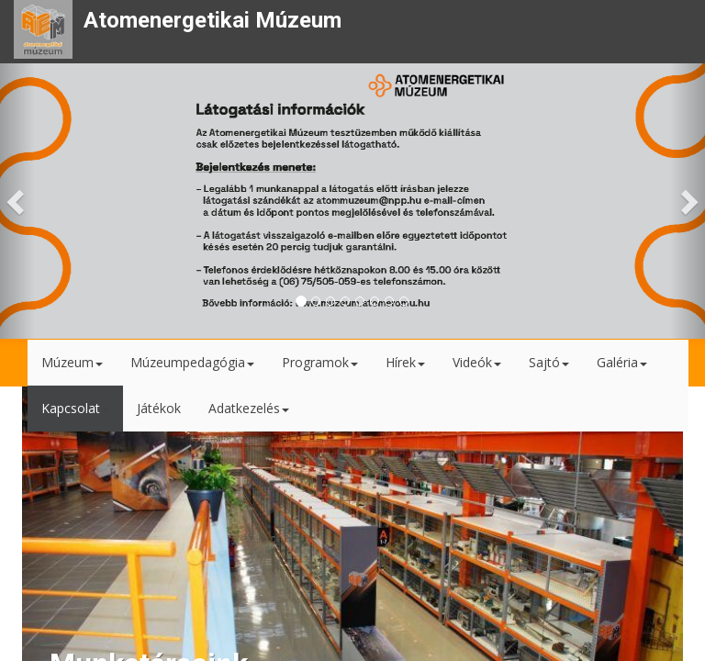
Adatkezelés (248, 408)
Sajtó (549, 362)
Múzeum (72, 362)
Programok (320, 362)
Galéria (622, 362)
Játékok (159, 408)
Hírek (405, 362)
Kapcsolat (75, 408)
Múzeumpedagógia (192, 362)
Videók (477, 362)
